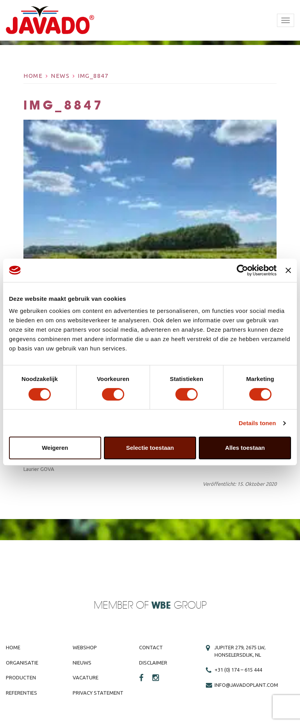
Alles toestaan (245, 447)
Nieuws (82, 662)
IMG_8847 (93, 75)
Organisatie (22, 662)
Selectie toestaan (150, 447)
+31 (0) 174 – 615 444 (238, 669)
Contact (151, 647)
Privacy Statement (98, 692)
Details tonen (257, 423)
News (60, 75)
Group (179, 606)
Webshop (85, 647)
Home (33, 75)
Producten (21, 677)
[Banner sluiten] (288, 270)
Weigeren (55, 447)
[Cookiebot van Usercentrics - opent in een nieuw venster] (242, 270)
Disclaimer (153, 662)
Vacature (85, 677)
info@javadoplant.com (246, 685)
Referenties (21, 692)
